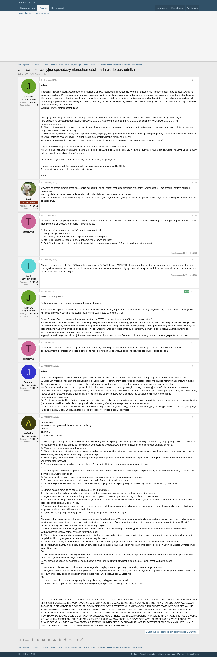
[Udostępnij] (192, 80)
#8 (196, 417)
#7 (196, 366)
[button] (66, 8)
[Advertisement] (108, 38)
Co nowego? (57, 8)
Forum (43, 8)
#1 (196, 80)
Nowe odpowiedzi (26, 13)
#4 (196, 260)
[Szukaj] (192, 8)
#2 (196, 183)
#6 (196, 342)
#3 (196, 215)
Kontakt (134, 654)
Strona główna (27, 8)
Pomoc (180, 654)
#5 (196, 291)
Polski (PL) (29, 654)
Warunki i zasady (147, 654)
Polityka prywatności (166, 654)
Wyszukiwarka (42, 13)
